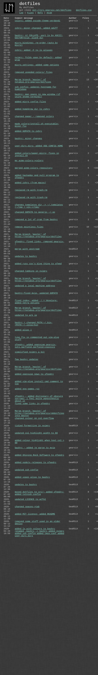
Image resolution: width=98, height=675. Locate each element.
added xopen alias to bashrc (32, 590)
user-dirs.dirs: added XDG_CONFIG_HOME (39, 179)
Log (21, 15)
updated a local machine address (35, 353)
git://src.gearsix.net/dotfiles (51, 12)
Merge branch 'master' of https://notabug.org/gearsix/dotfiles (38, 291)
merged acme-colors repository (33, 207)
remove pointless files (29, 280)
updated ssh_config (26, 581)
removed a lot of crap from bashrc (36, 270)
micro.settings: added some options (37, 79)
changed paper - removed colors (34, 143)
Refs (40, 15)
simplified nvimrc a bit (30, 435)
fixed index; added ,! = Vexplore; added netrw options (36, 373)
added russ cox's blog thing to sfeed (38, 325)
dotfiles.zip (84, 12)
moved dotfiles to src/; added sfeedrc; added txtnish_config (39, 610)
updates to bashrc (26, 316)
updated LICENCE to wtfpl (30, 617)
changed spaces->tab (27, 627)
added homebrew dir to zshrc (32, 134)
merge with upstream (27, 307)
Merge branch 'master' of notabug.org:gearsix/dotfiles (33, 99)
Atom (49, 15)
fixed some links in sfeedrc (32, 499)
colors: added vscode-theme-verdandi (37, 24)
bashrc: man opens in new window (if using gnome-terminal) (37, 117)
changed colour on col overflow (34, 517)
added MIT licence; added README (35, 636)
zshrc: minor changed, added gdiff (36, 33)
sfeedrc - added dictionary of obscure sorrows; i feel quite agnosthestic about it (39, 493)
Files (30, 15)
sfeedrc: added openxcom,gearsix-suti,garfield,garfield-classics (35, 428)
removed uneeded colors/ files (33, 88)
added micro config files (30, 124)
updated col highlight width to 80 (36, 535)
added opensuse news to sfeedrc (34, 462)
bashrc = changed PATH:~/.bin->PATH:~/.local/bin (33, 400)
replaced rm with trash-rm (31, 234)
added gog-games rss (27, 480)
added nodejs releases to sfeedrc (35, 572)
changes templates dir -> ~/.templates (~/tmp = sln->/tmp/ (39, 254)
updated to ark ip (26, 389)
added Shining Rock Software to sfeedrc (39, 563)
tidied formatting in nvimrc (32, 526)
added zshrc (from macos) (30, 225)
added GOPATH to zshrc (28, 161)
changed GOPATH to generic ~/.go (35, 261)
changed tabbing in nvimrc (31, 334)
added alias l (23, 407)
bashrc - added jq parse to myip (35, 553)
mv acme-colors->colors (29, 197)
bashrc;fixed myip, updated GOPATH (36, 362)
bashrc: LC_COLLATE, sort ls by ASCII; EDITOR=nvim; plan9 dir (39, 44)
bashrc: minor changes (28, 170)
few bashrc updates (26, 444)
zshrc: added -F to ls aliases (33, 60)
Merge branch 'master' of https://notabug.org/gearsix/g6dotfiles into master (39, 511)
